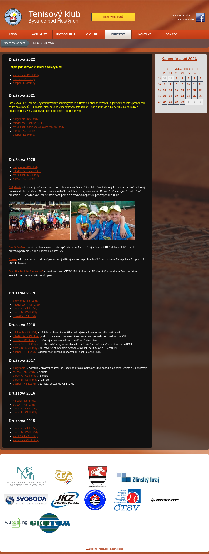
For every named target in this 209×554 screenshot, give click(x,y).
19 (200, 90)
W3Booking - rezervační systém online (104, 549)
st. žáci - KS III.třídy (24, 340)
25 (194, 96)
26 (200, 96)
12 (200, 84)
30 (164, 78)
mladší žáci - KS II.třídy (26, 304)
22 (176, 96)
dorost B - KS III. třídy (25, 432)
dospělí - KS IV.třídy (24, 383)
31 (170, 78)
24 (188, 96)
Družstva (118, 34)
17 (188, 90)
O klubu (92, 34)
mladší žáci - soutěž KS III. (28, 123)
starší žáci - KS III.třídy (26, 75)
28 (170, 101)
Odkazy (171, 34)
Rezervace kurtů (113, 16)
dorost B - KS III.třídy (25, 312)
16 (182, 90)
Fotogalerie (65, 34)
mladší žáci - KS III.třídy (27, 336)
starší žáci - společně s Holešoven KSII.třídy (38, 126)
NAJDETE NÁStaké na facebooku (183, 17)
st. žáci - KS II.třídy (24, 371)
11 (194, 84)
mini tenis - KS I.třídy (25, 332)
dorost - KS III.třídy (24, 79)
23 (182, 96)
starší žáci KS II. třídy (25, 436)
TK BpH (35, 42)
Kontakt (144, 34)
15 (159, 90)
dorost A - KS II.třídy (24, 344)
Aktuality (39, 34)
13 (159, 78)
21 (170, 96)
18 (194, 90)
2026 (187, 69)
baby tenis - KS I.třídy (25, 119)
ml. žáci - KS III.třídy (24, 400)
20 (164, 96)
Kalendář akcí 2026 (179, 59)
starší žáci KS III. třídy (26, 440)
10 (188, 84)
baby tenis (19, 368)
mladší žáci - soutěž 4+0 (27, 171)
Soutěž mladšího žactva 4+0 (26, 271)
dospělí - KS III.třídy (24, 316)
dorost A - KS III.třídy (25, 308)
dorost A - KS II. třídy (25, 428)
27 (164, 101)
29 (176, 101)
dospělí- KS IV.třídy (24, 83)
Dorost (13, 259)
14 (159, 84)
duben (178, 69)
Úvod (13, 34)
